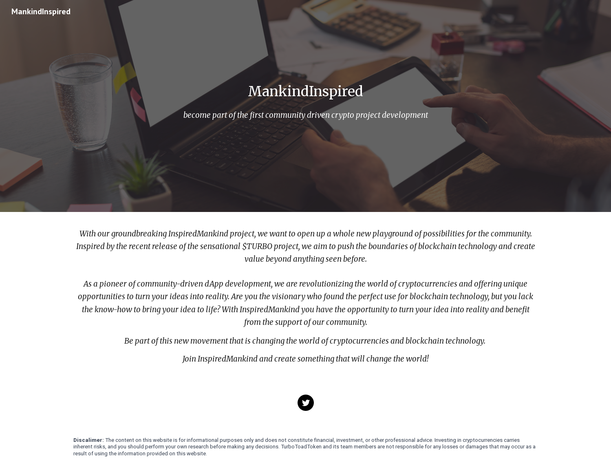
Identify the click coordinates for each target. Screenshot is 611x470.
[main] (305, 91)
